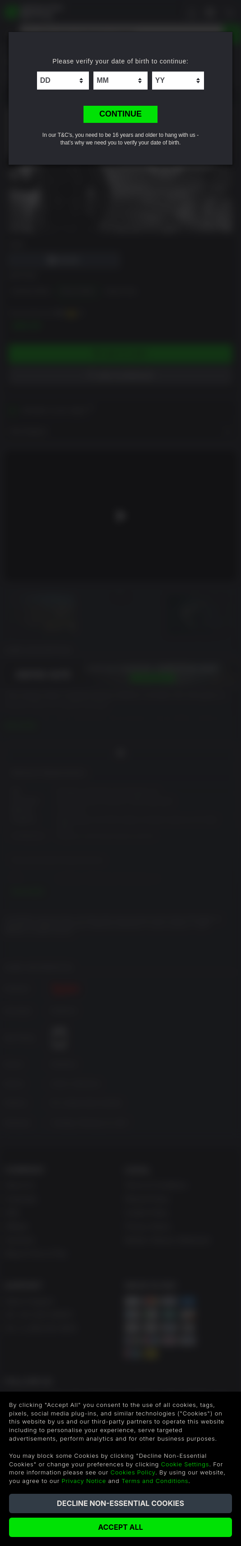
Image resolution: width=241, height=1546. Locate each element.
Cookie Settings (185, 1464)
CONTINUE (120, 113)
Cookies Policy (133, 1472)
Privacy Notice (84, 1480)
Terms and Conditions (154, 1480)
